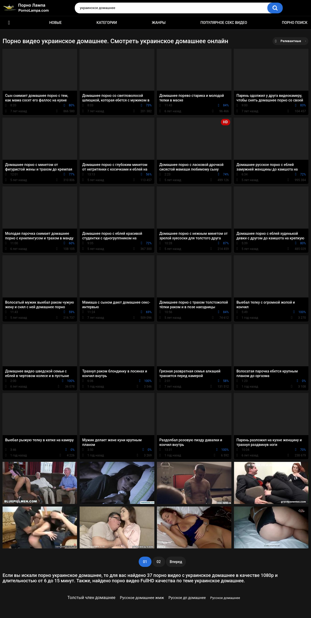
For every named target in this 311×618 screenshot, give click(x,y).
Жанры (159, 23)
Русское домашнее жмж (142, 597)
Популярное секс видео (223, 23)
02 (159, 562)
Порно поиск (294, 23)
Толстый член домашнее (91, 597)
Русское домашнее (225, 598)
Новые (55, 23)
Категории (107, 23)
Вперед (176, 562)
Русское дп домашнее (187, 598)
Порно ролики (9, 22)
